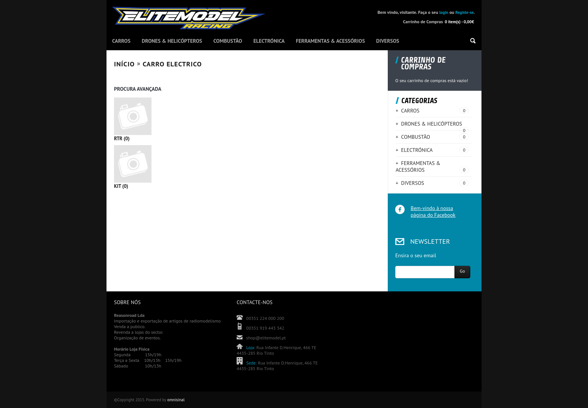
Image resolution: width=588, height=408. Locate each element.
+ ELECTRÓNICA (414, 150)
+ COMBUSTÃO (413, 137)
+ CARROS (407, 110)
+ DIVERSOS (410, 183)
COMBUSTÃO (227, 41)
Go (462, 271)
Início (124, 64)
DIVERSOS (387, 41)
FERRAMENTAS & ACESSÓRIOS (330, 41)
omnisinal (175, 399)
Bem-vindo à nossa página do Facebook (433, 211)
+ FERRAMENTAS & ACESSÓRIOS (418, 166)
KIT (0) (247, 167)
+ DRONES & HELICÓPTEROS (429, 123)
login (443, 12)
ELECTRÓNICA (269, 41)
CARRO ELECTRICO (172, 64)
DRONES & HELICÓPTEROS (172, 41)
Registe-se (464, 12)
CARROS (121, 41)
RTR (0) (247, 119)
